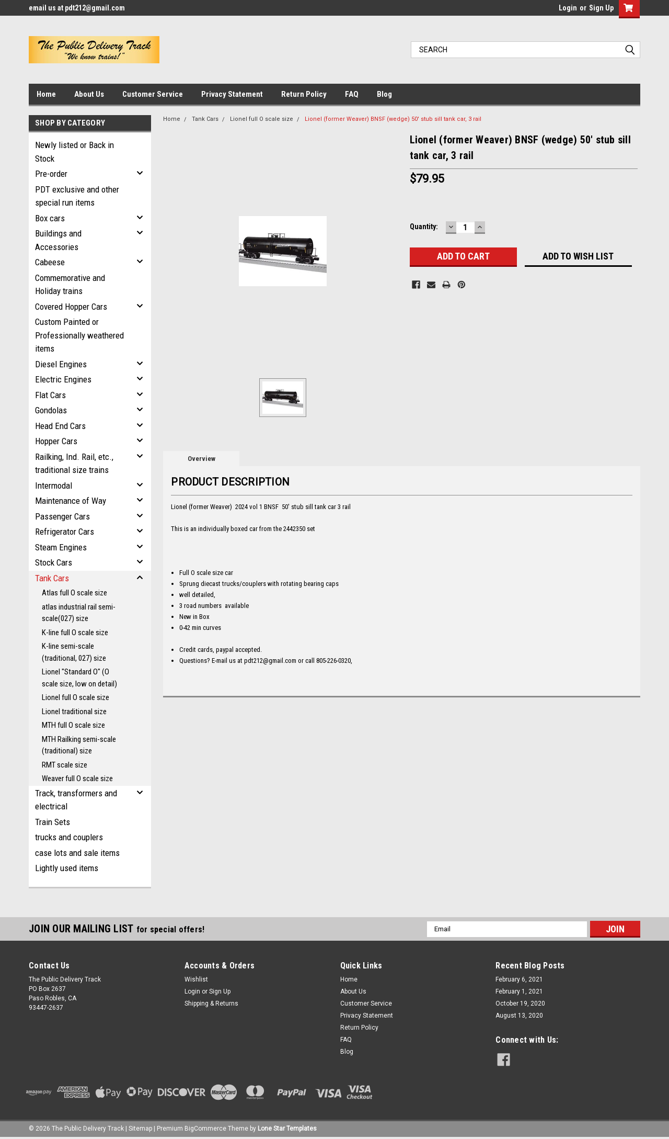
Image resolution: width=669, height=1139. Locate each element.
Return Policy (304, 94)
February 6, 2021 (519, 979)
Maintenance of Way (70, 500)
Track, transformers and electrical (76, 800)
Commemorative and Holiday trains (70, 285)
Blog (384, 94)
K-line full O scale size (75, 632)
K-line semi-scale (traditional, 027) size (74, 652)
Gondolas (51, 410)
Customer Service (152, 94)
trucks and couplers (69, 837)
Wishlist (196, 979)
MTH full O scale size (73, 725)
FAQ (352, 94)
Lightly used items (66, 868)
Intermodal (53, 485)
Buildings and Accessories (58, 240)
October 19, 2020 (520, 1003)
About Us (89, 94)
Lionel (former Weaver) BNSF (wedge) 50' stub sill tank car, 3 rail (393, 119)
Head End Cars (60, 426)
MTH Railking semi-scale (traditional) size (79, 745)
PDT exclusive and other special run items (77, 196)
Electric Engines (63, 379)
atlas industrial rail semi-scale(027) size (79, 613)
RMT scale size (64, 765)
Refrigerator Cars (64, 531)
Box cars (50, 218)
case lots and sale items (77, 853)
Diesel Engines (61, 364)
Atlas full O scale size (74, 592)
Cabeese (50, 262)
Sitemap (140, 1128)
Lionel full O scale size (75, 697)
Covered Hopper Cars (71, 306)
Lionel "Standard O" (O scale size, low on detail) (79, 678)
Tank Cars (52, 578)
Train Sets (52, 822)
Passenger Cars (62, 516)
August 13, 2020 (519, 1015)
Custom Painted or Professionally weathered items (79, 335)
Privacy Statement (232, 94)
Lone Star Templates (287, 1128)
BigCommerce (205, 1128)
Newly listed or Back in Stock (74, 152)
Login (568, 8)
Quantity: (424, 226)
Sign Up (601, 8)
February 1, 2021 (519, 991)
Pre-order (51, 173)
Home (46, 94)
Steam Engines (61, 547)
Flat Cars (50, 395)
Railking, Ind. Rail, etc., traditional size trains (74, 464)
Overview (201, 459)
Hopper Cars (56, 441)
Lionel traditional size (74, 711)
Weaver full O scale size (77, 778)
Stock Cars (53, 562)
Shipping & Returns (211, 1003)
